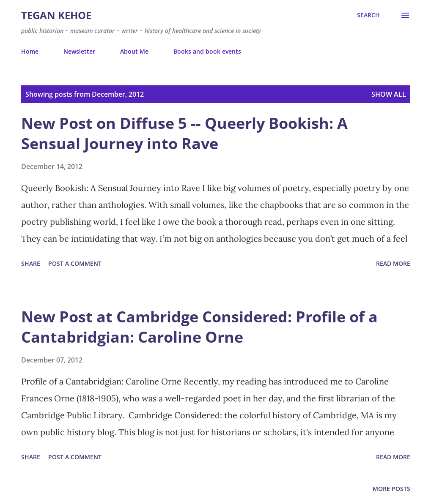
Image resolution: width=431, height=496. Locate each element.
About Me (134, 51)
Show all (388, 94)
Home (29, 51)
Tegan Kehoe (56, 15)
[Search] (368, 15)
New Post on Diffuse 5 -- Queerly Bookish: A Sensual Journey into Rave (184, 133)
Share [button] (30, 263)
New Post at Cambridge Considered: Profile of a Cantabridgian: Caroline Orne (199, 326)
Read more (393, 263)
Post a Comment (75, 263)
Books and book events (207, 51)
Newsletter (79, 51)
